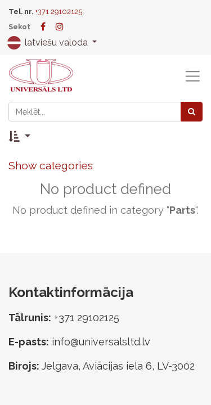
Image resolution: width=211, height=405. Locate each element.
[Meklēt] (192, 112)
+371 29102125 (58, 11)
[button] (19, 136)
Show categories (50, 165)
